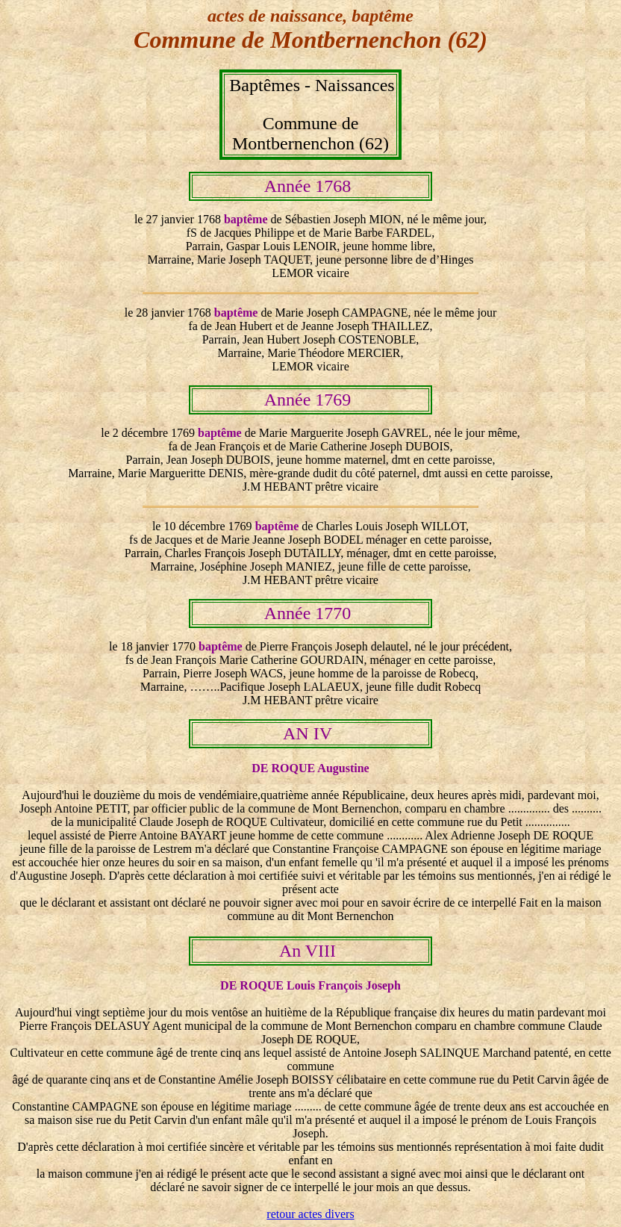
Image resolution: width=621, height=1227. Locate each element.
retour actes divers (310, 1214)
